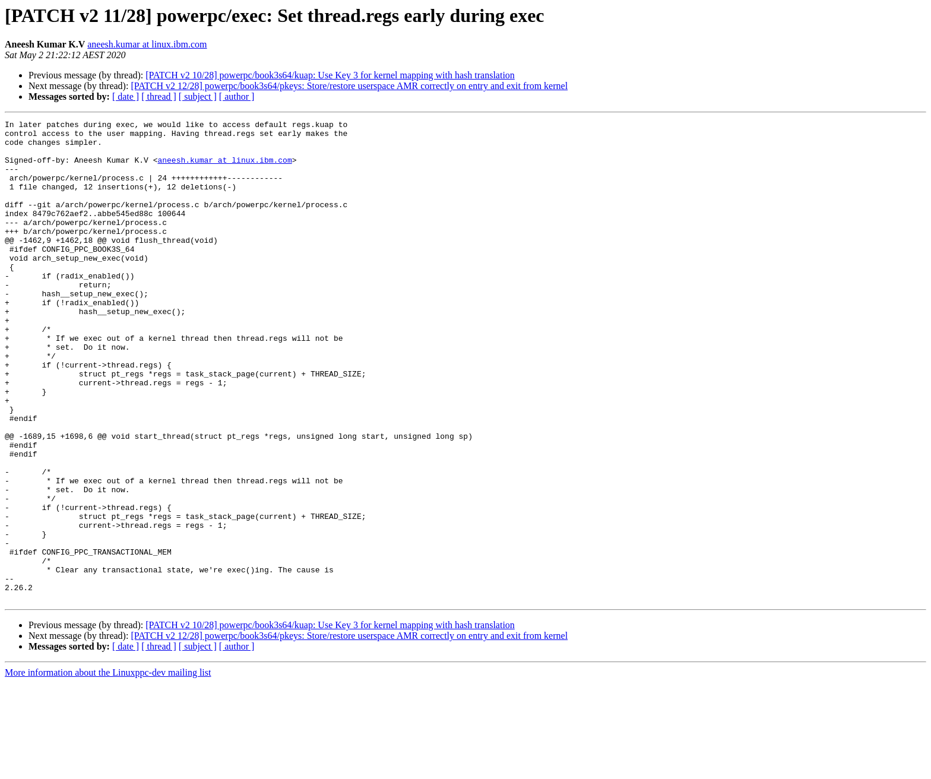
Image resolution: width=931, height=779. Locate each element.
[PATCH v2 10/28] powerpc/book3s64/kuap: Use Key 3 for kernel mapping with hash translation (330, 75)
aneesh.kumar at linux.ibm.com (147, 44)
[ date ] (125, 96)
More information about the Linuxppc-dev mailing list (108, 769)
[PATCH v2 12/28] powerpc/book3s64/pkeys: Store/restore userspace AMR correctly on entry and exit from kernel (349, 86)
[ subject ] (198, 96)
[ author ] (237, 96)
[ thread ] (158, 96)
